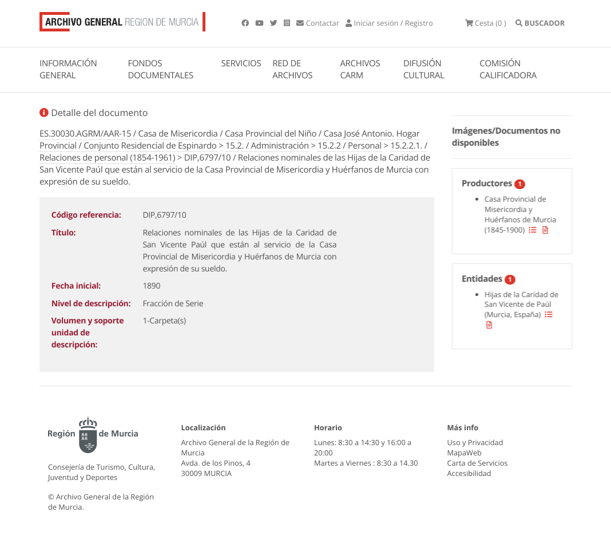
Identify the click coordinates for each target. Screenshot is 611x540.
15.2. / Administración (267, 145)
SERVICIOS (241, 63)
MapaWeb (464, 452)
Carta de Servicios (477, 463)
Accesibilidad (469, 473)
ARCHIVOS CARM (360, 69)
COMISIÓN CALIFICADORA (508, 69)
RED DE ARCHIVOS (292, 69)
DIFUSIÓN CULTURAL (424, 69)
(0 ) (485, 23)
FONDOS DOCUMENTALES (160, 69)
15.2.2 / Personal (349, 145)
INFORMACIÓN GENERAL (68, 69)
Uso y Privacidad (475, 442)
